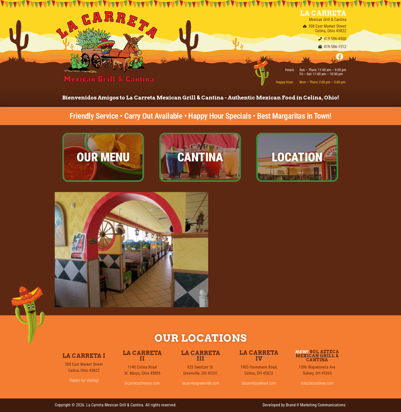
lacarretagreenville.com (200, 383)
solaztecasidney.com (317, 383)
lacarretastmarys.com (142, 383)
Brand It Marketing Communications (315, 405)
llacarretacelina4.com (259, 383)
